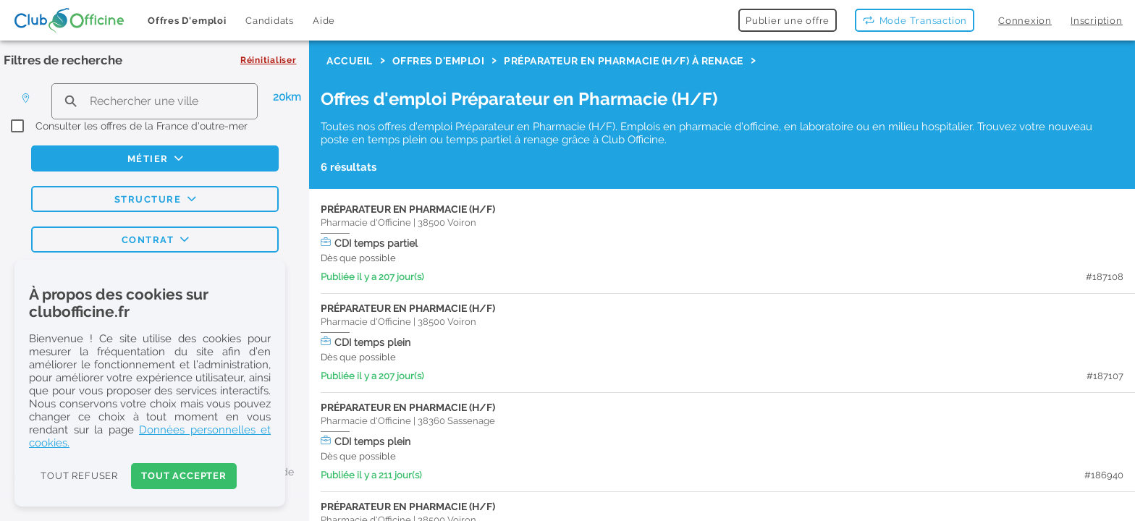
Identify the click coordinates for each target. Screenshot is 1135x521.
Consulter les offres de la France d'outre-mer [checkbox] (141, 126)
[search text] (154, 101)
